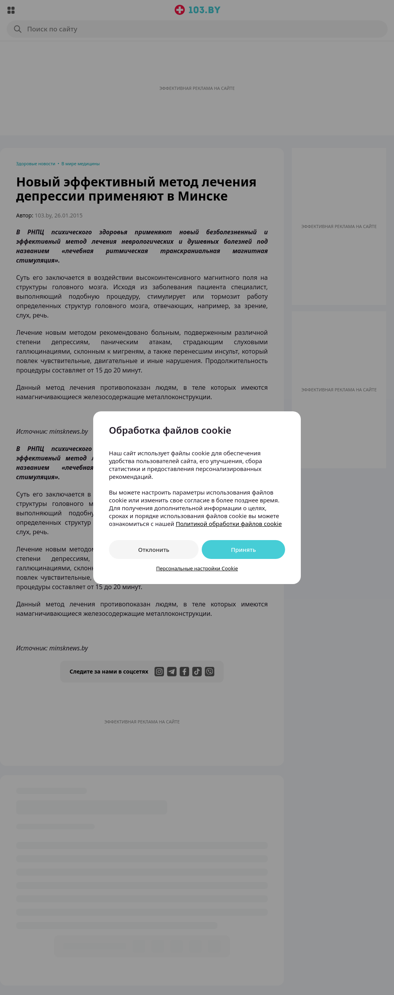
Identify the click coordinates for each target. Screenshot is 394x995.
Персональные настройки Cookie (197, 568)
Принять (243, 549)
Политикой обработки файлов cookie (229, 524)
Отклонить (153, 549)
